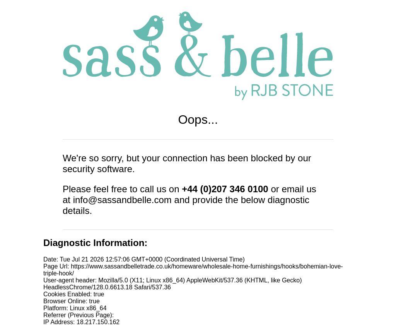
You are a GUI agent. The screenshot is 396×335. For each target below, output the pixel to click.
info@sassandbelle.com (122, 200)
